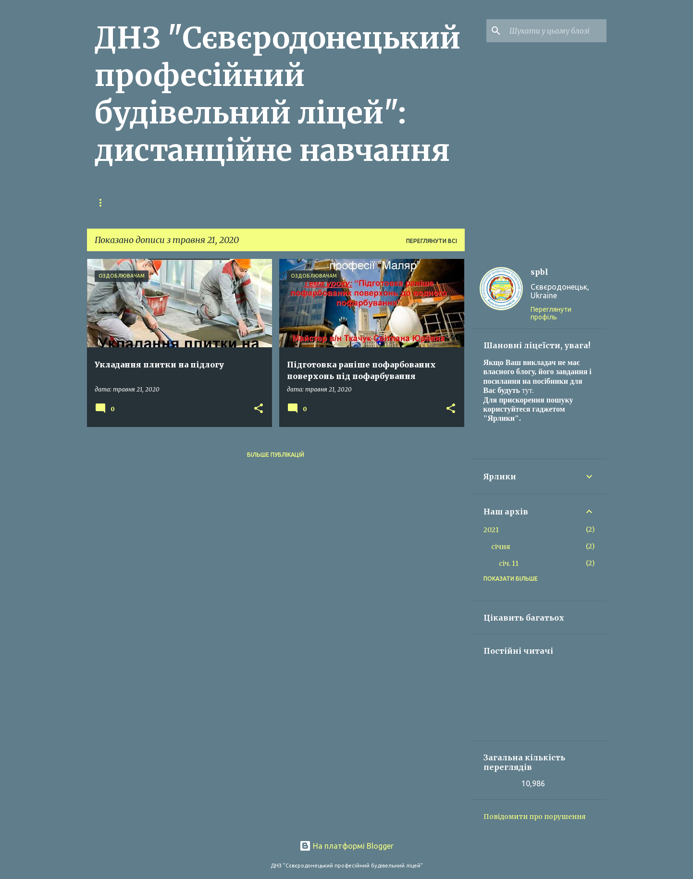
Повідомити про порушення (534, 816)
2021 (491, 529)
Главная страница (126, 202)
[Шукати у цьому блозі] (556, 30)
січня (500, 546)
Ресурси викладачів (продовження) (241, 202)
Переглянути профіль (551, 313)
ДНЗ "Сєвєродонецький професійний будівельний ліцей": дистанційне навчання (277, 94)
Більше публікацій (275, 455)
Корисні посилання (357, 202)
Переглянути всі (431, 241)
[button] (258, 409)
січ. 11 (509, 563)
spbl (539, 272)
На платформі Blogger (346, 846)
